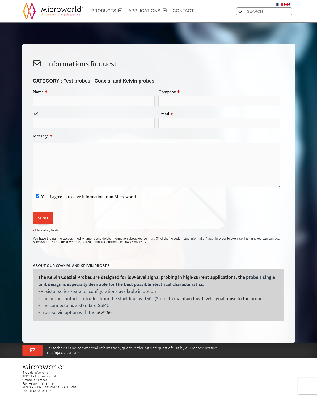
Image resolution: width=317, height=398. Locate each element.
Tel (36, 113)
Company (169, 92)
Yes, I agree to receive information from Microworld (88, 196)
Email (165, 114)
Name (40, 92)
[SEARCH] (240, 11)
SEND (43, 218)
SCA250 (104, 312)
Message (43, 136)
